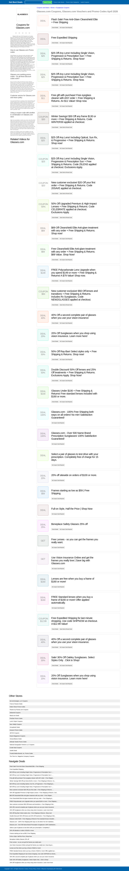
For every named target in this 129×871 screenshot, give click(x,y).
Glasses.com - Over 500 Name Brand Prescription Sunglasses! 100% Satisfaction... (33, 824)
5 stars (29, 33)
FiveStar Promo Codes (16, 718)
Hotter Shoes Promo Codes (17, 706)
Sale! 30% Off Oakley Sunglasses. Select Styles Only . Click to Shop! (29, 859)
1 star (16, 33)
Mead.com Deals (14, 715)
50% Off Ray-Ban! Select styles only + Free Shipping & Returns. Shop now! (31, 813)
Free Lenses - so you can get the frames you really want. (25, 842)
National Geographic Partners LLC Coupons (22, 744)
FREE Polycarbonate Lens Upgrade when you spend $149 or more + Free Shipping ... (34, 801)
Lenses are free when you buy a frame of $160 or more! (25, 848)
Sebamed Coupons (15, 712)
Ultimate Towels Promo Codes (18, 741)
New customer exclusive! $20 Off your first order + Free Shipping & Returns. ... (32, 789)
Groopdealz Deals (15, 727)
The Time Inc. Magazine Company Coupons (22, 756)
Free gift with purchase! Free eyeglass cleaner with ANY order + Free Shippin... (32, 778)
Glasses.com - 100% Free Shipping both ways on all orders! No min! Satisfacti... (32, 821)
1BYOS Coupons (14, 733)
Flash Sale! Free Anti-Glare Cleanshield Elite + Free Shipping (27, 766)
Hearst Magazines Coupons (17, 736)
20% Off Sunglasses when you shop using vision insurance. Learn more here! (31, 810)
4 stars (26, 33)
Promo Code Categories (72, 2)
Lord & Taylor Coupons (16, 721)
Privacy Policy (32, 868)
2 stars (19, 33)
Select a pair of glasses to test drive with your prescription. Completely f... (30, 827)
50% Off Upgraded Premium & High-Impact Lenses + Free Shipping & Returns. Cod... (33, 792)
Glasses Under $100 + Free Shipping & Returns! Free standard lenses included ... (32, 819)
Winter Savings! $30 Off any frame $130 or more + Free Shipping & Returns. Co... (32, 781)
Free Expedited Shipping (17, 769)
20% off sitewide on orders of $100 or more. (22, 830)
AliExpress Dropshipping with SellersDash (51, 868)
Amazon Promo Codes (16, 730)
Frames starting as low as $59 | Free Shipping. (23, 833)
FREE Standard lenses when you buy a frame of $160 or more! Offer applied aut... (33, 851)
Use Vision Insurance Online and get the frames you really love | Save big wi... (31, 845)
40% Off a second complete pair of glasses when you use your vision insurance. (32, 856)
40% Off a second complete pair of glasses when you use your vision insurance (32, 807)
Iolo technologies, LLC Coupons (19, 701)
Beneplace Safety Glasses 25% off (19, 839)
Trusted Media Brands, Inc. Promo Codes (21, 753)
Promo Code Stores (59, 2)
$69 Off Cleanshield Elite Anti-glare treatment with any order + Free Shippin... (31, 795)
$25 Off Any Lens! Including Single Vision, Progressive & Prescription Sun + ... (31, 772)
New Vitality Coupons (16, 724)
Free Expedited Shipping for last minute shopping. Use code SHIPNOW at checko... (33, 854)
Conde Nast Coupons (16, 747)
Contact (26, 868)
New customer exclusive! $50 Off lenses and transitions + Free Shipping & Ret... (32, 804)
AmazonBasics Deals (16, 739)
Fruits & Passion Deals (16, 704)
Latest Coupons (85, 2)
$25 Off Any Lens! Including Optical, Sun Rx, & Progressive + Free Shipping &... (32, 784)
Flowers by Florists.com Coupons (19, 709)
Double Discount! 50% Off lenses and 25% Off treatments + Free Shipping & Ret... (33, 816)
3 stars (23, 33)
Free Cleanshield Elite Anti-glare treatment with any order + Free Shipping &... (31, 798)
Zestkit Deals (13, 750)
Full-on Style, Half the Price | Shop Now (21, 836)
